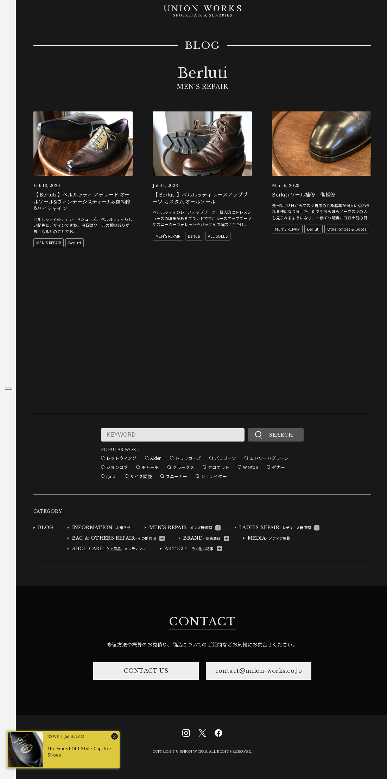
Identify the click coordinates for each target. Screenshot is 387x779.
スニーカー (176, 476)
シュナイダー (214, 476)
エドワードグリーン (269, 458)
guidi (111, 476)
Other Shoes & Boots (346, 229)
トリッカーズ (188, 458)
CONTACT (202, 621)
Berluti (74, 242)
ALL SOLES (218, 236)
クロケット (218, 467)
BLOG (202, 46)
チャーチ (150, 467)
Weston (250, 467)
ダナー (278, 467)
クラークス (183, 467)
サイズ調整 (141, 476)
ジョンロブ (117, 467)
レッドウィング (121, 458)
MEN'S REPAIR (48, 242)
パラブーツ (225, 458)
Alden (155, 458)
